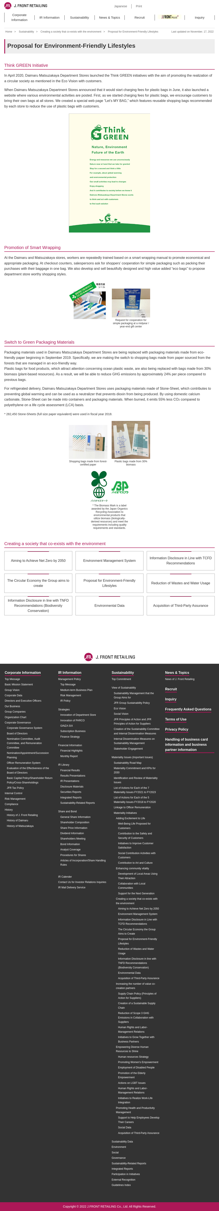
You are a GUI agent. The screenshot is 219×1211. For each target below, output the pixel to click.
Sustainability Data (122, 1141)
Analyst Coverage (70, 849)
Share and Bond (67, 811)
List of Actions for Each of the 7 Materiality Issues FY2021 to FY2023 (135, 790)
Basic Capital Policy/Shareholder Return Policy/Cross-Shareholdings (29, 780)
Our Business (12, 706)
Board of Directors (17, 733)
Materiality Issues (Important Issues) (132, 757)
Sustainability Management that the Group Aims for (134, 695)
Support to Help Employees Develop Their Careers (138, 1119)
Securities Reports (70, 791)
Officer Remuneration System (23, 762)
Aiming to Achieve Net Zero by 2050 (138, 908)
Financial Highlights (71, 750)
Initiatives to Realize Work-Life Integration (135, 1100)
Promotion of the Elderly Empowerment (131, 1075)
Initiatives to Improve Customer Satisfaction (135, 845)
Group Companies (15, 711)
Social (115, 1152)
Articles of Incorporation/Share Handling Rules (83, 862)
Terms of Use (175, 719)
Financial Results (70, 770)
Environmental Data (129, 972)
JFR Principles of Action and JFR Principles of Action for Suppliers (132, 721)
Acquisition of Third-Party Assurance (138, 978)
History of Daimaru (17, 820)
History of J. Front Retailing (22, 815)
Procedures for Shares (73, 855)
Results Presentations (72, 775)
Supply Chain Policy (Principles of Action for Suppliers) (137, 995)
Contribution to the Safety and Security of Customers (135, 835)
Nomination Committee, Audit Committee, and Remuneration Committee (24, 743)
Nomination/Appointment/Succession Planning (28, 755)
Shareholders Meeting (72, 838)
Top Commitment (121, 679)
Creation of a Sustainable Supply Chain (136, 1005)
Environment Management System (137, 914)
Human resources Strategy (133, 1056)
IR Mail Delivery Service (71, 887)
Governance (119, 1157)
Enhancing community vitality (132, 868)
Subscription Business (73, 731)
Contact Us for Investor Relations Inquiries (82, 882)
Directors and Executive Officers (23, 700)
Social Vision (121, 713)
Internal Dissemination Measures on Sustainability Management (134, 741)
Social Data (124, 1127)
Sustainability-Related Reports (77, 802)
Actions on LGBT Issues (132, 1082)
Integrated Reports (70, 797)
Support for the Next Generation (136, 893)
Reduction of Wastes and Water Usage (136, 951)
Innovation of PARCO (72, 720)
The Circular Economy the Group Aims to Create (136, 931)
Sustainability (79, 17)
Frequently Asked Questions (188, 709)
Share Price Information (73, 827)
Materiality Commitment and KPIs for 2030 (134, 770)
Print (139, 6)
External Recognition (123, 1179)
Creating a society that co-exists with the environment (71, 31)
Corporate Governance (18, 722)
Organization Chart (15, 717)
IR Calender (65, 876)
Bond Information (70, 844)
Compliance (11, 804)
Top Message (12, 679)
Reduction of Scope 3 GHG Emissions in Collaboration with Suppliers (136, 1017)
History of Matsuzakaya (20, 826)
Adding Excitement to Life (130, 818)
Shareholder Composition (74, 822)
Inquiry (199, 17)
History (9, 809)
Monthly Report (69, 756)
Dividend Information (72, 833)
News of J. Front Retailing (179, 679)
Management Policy (69, 679)
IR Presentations (69, 781)
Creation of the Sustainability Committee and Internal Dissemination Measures (137, 731)
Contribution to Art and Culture (135, 862)
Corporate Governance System (24, 727)
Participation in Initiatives (126, 1174)
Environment (119, 1146)
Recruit (140, 17)
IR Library (63, 764)
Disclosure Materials (71, 786)
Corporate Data (13, 695)
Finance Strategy (70, 736)
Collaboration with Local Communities (131, 885)
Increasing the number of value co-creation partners (135, 986)
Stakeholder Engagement (128, 748)
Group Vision (12, 690)
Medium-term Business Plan (76, 690)
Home (8, 31)
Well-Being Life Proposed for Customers (134, 825)
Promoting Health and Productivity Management (135, 1110)
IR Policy (65, 700)
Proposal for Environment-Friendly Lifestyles (137, 941)
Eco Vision (120, 708)
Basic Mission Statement (19, 684)
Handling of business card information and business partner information (186, 745)
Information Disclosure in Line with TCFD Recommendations (137, 921)
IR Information (49, 17)
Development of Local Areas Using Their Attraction (137, 876)
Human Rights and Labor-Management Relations (132, 1029)
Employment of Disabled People (136, 1067)
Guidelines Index (121, 1185)
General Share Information (75, 817)
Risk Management (15, 798)
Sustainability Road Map (127, 762)
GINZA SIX (66, 725)
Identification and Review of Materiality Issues (136, 780)
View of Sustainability (124, 687)
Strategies (64, 709)
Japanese (120, 6)
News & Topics (109, 17)
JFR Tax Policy (15, 787)
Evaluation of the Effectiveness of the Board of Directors (28, 770)
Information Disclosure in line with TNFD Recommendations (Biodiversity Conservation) (137, 963)
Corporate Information (19, 17)
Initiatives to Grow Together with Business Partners (136, 1039)
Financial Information (70, 745)
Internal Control (13, 793)
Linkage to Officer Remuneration (132, 807)
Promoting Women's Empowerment (138, 1062)
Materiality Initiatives (125, 812)
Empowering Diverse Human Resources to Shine (132, 1049)
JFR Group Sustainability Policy (132, 702)
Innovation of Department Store (78, 714)
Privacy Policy (176, 729)
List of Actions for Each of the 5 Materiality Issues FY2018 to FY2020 (135, 799)
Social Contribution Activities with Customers (136, 855)
